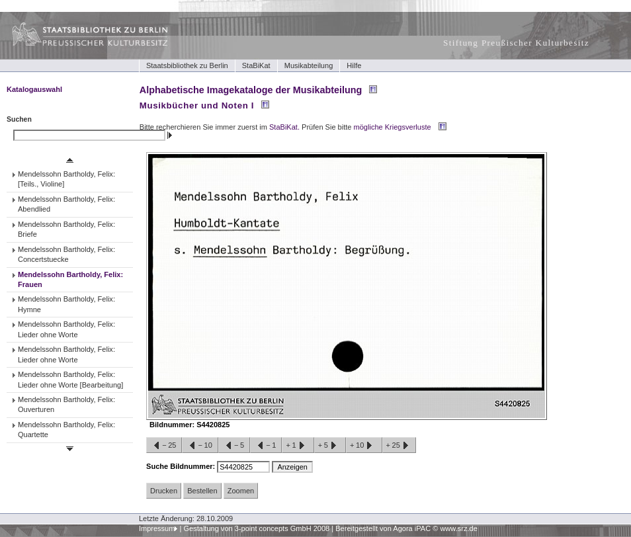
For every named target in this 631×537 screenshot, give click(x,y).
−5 (234, 445)
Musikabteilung (308, 65)
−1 (266, 445)
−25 (164, 445)
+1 (298, 445)
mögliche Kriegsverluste (392, 127)
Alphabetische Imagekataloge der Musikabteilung (251, 90)
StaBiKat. (284, 127)
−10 (200, 445)
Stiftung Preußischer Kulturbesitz (516, 43)
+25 (399, 445)
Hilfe (354, 65)
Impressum (157, 528)
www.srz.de (458, 528)
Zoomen (241, 491)
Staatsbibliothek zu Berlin (187, 65)
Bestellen (202, 491)
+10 (364, 445)
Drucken (163, 491)
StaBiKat (256, 65)
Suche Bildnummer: (181, 466)
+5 (330, 445)
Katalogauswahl (34, 89)
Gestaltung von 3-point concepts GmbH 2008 (256, 528)
